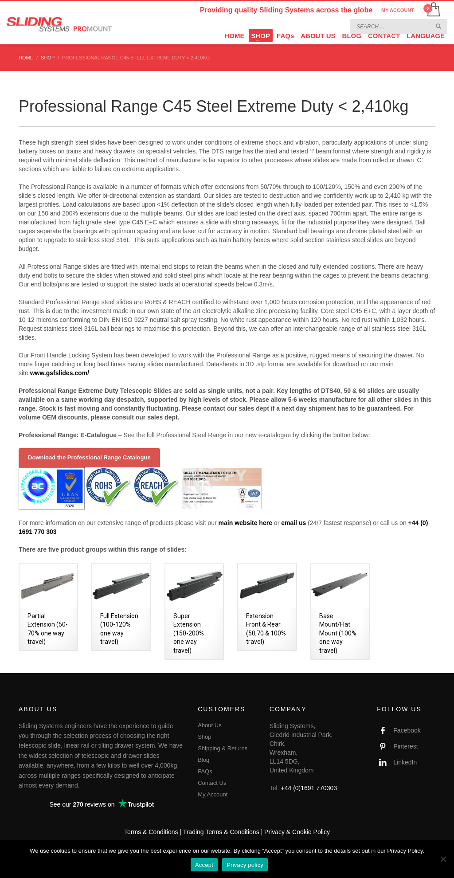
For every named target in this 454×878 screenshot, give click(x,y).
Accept (204, 865)
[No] (442, 858)
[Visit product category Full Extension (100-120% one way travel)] (121, 607)
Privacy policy (245, 865)
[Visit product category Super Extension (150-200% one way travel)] (194, 611)
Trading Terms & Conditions (221, 831)
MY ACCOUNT (397, 10)
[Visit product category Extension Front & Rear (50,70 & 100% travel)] (267, 607)
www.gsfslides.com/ (59, 372)
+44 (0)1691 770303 (309, 788)
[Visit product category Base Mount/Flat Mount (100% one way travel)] (340, 611)
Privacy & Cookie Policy (297, 831)
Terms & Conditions (151, 831)
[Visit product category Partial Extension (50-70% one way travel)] (48, 607)
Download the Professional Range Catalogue (89, 457)
